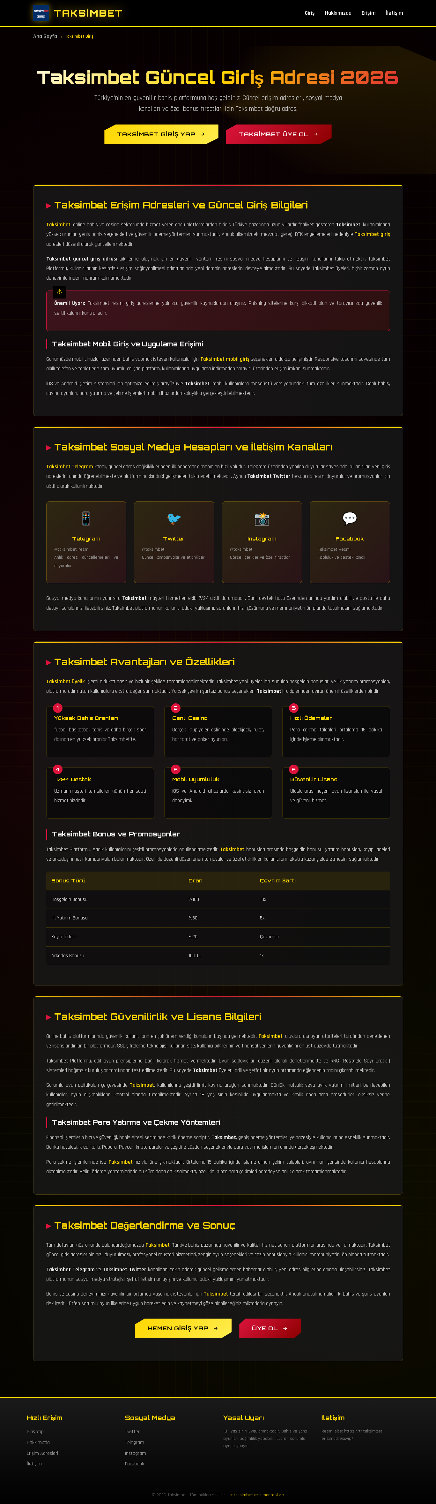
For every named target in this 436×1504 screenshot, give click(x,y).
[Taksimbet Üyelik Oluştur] (270, 1328)
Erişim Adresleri (42, 1453)
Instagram (135, 1453)
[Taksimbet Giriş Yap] (161, 134)
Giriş (310, 13)
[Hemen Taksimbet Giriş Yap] (183, 1328)
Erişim (369, 13)
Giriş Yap (35, 1431)
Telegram (134, 1442)
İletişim (394, 13)
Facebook (134, 1464)
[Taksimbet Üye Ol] (279, 134)
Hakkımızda (338, 13)
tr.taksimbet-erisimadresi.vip (257, 1495)
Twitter (132, 1431)
